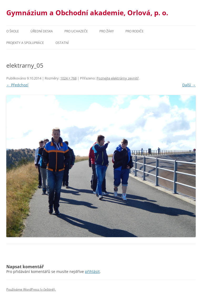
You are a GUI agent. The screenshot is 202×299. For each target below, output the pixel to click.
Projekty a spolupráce (25, 43)
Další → (189, 84)
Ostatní (62, 43)
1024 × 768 (68, 78)
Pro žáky (106, 31)
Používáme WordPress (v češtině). (31, 289)
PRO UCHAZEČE (76, 31)
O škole (12, 31)
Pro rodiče (134, 31)
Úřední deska (42, 31)
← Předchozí (17, 84)
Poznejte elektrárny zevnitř (118, 78)
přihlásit (92, 271)
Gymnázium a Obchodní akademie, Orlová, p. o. (87, 12)
